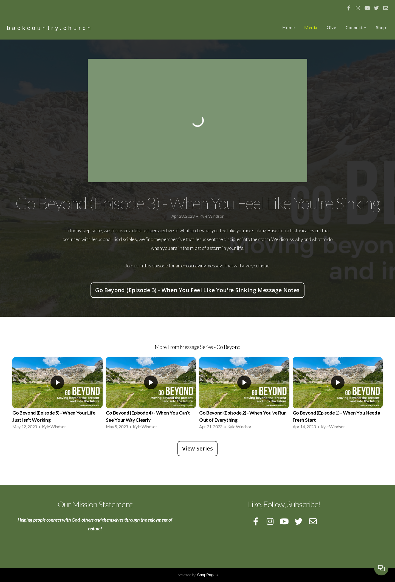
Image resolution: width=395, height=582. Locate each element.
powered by (197, 574)
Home (288, 27)
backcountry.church (50, 28)
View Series (197, 448)
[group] (57, 395)
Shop (381, 27)
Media (310, 27)
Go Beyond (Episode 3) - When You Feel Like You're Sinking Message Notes (197, 290)
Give (331, 27)
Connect (356, 27)
